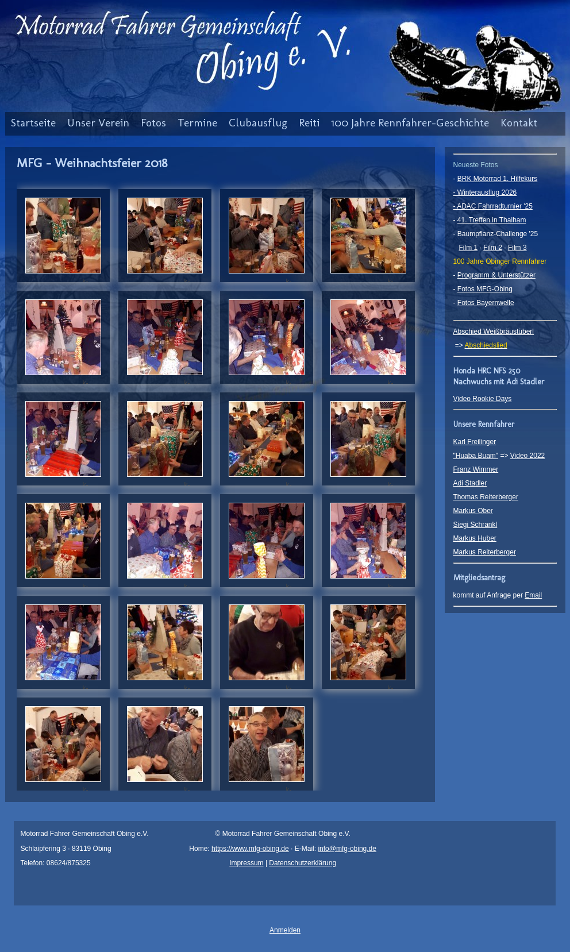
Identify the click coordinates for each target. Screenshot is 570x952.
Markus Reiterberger (484, 552)
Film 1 (468, 248)
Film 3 (517, 248)
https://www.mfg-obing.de (250, 849)
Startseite (33, 122)
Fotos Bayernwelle (485, 303)
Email (533, 595)
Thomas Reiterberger (485, 497)
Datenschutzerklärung (302, 863)
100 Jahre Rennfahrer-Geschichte (410, 122)
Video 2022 (527, 456)
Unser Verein (98, 122)
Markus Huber (474, 538)
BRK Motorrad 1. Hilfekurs (497, 179)
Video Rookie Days (482, 399)
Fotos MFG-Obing (485, 289)
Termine (197, 122)
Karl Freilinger (474, 442)
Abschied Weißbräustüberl (493, 331)
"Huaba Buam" (476, 456)
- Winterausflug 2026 (485, 192)
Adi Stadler (470, 483)
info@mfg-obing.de (347, 849)
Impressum (246, 863)
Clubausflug (258, 122)
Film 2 (492, 248)
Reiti (309, 122)
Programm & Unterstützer (496, 275)
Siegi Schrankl (475, 525)
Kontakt (518, 122)
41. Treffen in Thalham (491, 220)
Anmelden (285, 930)
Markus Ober (473, 511)
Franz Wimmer (476, 469)
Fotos (153, 122)
